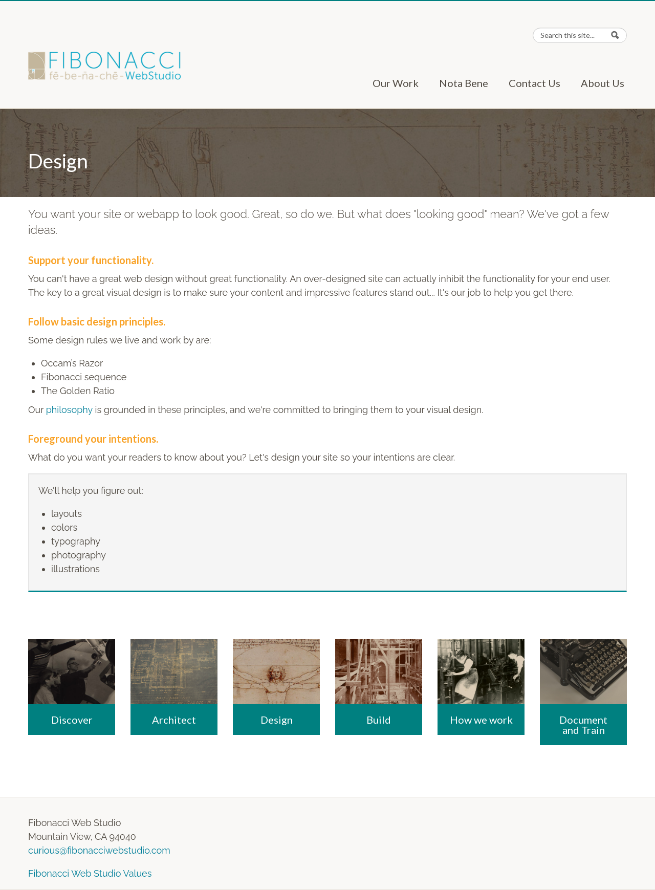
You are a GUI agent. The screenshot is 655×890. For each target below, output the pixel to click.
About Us (602, 83)
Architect (174, 719)
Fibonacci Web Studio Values (89, 873)
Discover (72, 719)
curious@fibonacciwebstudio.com (99, 850)
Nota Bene (463, 83)
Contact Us (534, 83)
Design (276, 719)
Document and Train (583, 724)
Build (378, 719)
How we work (481, 719)
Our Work (396, 83)
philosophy (69, 409)
